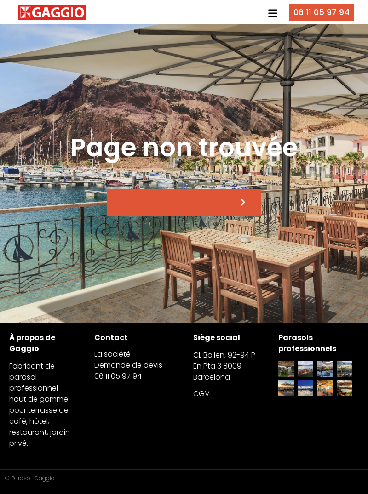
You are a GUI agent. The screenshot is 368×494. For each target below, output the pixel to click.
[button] (272, 13)
